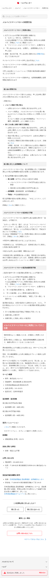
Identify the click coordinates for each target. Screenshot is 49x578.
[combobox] (24, 16)
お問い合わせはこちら (25, 533)
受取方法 (40, 54)
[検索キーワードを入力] (26, 16)
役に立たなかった (33, 509)
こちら (17, 42)
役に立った (15, 509)
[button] (3, 16)
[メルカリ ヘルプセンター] (24, 3)
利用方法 (45, 8)
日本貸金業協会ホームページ (14, 494)
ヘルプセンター (7, 8)
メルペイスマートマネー (31, 8)
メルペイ (18, 8)
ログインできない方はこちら (34, 539)
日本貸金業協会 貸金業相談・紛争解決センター (27, 479)
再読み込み (42, 572)
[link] (35, 539)
